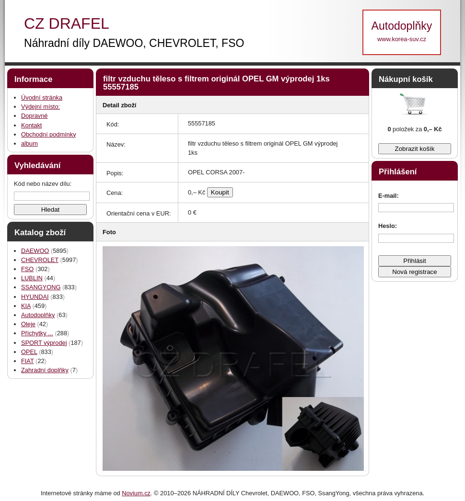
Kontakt (31, 125)
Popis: (115, 173)
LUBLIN (32, 278)
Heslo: (387, 225)
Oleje (28, 324)
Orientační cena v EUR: (138, 213)
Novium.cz (136, 493)
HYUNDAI (35, 296)
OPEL (29, 351)
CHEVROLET (39, 259)
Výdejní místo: (40, 106)
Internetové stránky (67, 493)
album (29, 143)
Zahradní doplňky (45, 370)
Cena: (114, 192)
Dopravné (34, 115)
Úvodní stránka (41, 97)
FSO (27, 269)
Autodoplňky (38, 315)
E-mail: (388, 195)
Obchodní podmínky (48, 134)
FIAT (27, 360)
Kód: (112, 124)
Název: (116, 144)
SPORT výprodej (44, 342)
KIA (26, 305)
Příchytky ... (37, 333)
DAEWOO (35, 250)
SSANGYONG (41, 287)
